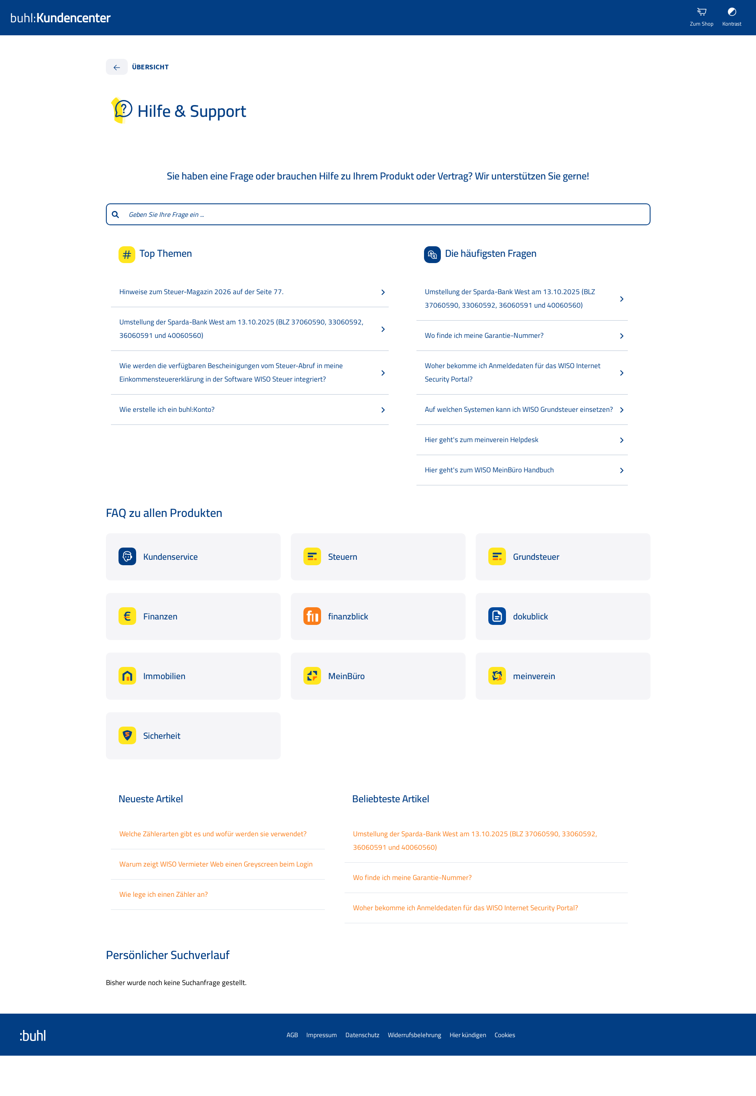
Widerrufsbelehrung (414, 1035)
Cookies (505, 1035)
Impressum (321, 1035)
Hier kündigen (468, 1035)
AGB (292, 1035)
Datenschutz (362, 1035)
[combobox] (387, 214)
